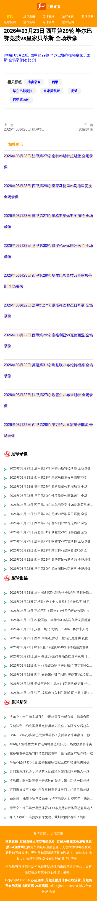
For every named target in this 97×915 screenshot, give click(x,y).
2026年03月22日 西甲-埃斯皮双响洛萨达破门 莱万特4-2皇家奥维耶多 (52, 665)
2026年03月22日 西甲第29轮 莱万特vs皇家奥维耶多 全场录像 (52, 550)
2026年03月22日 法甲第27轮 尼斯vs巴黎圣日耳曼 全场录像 (52, 514)
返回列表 (86, 129)
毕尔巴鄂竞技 (22, 91)
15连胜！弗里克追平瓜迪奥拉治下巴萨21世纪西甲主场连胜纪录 (52, 799)
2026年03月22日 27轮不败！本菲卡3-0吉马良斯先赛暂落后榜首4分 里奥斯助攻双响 (52, 620)
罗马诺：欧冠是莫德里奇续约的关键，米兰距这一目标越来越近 (52, 780)
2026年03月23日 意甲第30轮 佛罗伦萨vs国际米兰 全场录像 (52, 495)
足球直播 (29, 16)
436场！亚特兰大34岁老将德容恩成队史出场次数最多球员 (51, 744)
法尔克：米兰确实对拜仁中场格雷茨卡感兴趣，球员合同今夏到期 (52, 717)
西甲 (55, 82)
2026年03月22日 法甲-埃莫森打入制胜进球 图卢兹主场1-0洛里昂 (52, 693)
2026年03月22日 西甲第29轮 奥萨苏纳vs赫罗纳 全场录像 (50, 559)
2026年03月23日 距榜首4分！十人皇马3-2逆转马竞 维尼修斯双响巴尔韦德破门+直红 (52, 601)
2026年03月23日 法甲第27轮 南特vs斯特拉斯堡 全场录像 (50, 468)
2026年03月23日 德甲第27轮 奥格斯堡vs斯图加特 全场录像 (52, 486)
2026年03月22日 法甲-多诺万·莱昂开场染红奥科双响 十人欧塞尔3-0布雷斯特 (52, 656)
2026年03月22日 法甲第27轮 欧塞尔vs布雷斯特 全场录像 (50, 541)
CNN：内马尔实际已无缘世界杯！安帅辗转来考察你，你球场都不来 (52, 735)
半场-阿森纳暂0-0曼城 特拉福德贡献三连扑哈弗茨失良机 (50, 762)
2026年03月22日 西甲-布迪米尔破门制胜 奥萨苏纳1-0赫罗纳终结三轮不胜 (52, 674)
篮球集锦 (29, 22)
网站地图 (48, 891)
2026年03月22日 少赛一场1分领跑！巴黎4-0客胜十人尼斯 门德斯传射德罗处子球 (52, 629)
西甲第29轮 (21, 100)
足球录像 (68, 16)
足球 (74, 91)
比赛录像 (34, 82)
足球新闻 (49, 22)
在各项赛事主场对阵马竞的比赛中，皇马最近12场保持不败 (51, 753)
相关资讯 (15, 144)
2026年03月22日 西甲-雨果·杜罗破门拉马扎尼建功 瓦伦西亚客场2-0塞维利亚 (52, 638)
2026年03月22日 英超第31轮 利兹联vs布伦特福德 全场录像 (52, 532)
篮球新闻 (68, 22)
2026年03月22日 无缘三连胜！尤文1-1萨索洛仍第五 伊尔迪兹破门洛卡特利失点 (52, 684)
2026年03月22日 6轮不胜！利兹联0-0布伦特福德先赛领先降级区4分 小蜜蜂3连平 (52, 647)
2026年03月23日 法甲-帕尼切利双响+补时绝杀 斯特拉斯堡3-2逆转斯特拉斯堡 (52, 592)
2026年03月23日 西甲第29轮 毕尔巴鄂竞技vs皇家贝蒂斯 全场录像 (52, 505)
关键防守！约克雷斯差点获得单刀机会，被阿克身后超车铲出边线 (52, 726)
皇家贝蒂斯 (52, 91)
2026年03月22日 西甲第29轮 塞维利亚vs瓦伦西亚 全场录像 (52, 523)
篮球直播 (49, 16)
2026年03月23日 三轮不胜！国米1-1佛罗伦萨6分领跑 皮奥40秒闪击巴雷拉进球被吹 (52, 611)
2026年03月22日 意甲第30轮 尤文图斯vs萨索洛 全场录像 (50, 568)
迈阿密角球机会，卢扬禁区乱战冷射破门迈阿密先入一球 (49, 771)
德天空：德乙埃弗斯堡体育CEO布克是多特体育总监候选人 (51, 808)
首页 (10, 16)
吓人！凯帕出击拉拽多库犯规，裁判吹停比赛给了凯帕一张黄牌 (52, 817)
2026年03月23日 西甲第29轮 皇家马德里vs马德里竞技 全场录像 (52, 477)
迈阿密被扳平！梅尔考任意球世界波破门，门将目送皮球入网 (52, 789)
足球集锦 (10, 22)
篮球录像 (87, 16)
